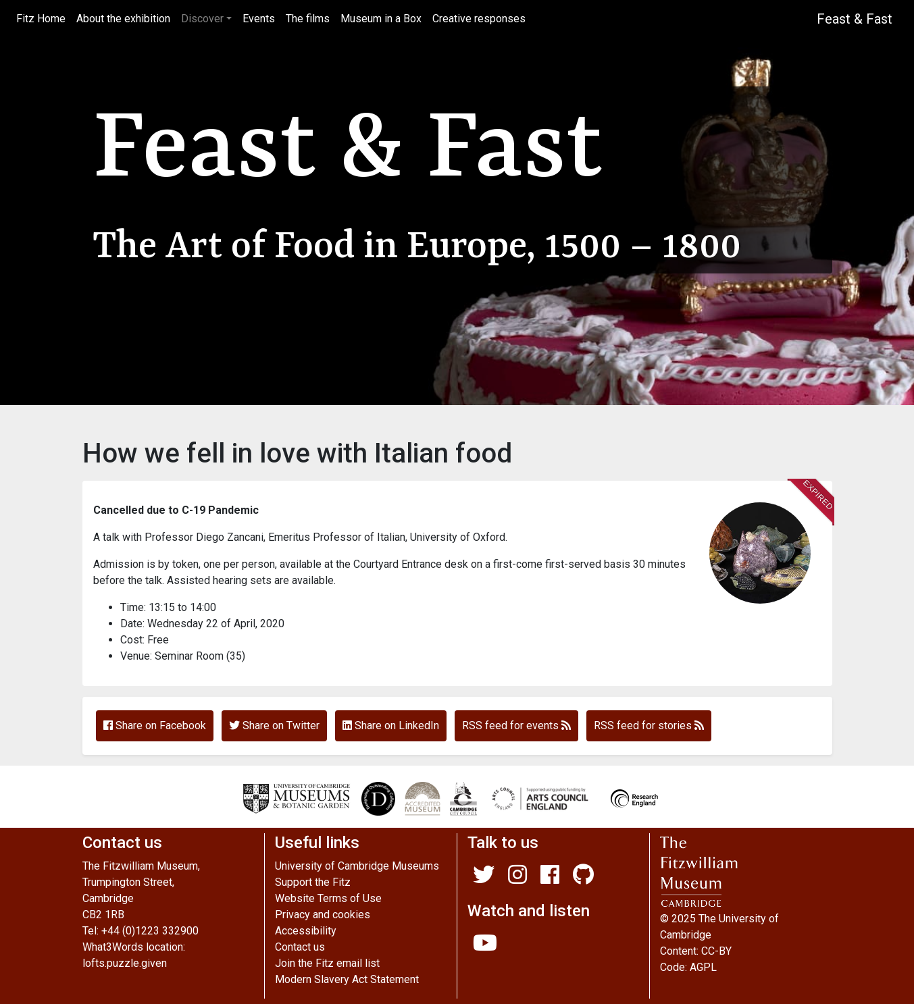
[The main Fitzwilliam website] (746, 872)
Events (259, 18)
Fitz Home (43, 17)
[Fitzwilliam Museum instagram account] (517, 878)
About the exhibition (123, 18)
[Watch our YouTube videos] (485, 947)
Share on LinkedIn (390, 725)
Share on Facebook (154, 725)
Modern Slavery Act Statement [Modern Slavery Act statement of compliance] (347, 979)
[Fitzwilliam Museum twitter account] (483, 878)
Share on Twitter (274, 725)
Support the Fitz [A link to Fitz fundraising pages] (313, 882)
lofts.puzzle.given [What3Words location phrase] (124, 963)
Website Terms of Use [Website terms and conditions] (328, 898)
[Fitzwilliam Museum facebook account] (550, 878)
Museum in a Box (381, 18)
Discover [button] (202, 18)
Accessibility (305, 930)
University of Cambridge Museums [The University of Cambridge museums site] (357, 866)
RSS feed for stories (649, 725)
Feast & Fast (854, 19)
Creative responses (479, 18)
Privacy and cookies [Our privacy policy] (322, 914)
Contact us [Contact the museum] (300, 947)
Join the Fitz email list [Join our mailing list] (327, 963)
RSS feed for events (516, 725)
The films (308, 18)
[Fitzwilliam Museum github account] (583, 878)
